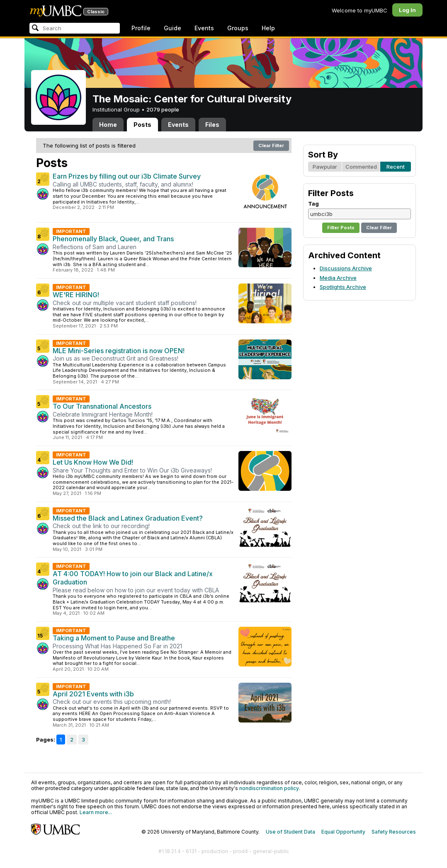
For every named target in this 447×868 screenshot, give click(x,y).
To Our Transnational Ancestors (102, 406)
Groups (237, 28)
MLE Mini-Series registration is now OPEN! (119, 351)
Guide (172, 28)
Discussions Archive (346, 268)
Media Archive (338, 277)
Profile (141, 28)
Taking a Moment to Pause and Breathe (114, 638)
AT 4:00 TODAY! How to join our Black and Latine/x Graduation (133, 578)
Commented (361, 166)
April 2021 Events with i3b (93, 694)
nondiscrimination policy (269, 788)
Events (204, 28)
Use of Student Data (290, 832)
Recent (395, 166)
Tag (313, 203)
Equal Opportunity (343, 832)
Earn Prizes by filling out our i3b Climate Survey (127, 176)
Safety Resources (394, 832)
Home (108, 124)
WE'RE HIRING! (76, 295)
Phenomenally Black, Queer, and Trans (113, 239)
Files (212, 124)
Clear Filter (271, 145)
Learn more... (96, 812)
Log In (407, 10)
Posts (142, 124)
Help (268, 28)
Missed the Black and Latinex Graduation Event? (128, 518)
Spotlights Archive (343, 287)
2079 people (162, 109)
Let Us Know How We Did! (93, 462)
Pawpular (325, 166)
